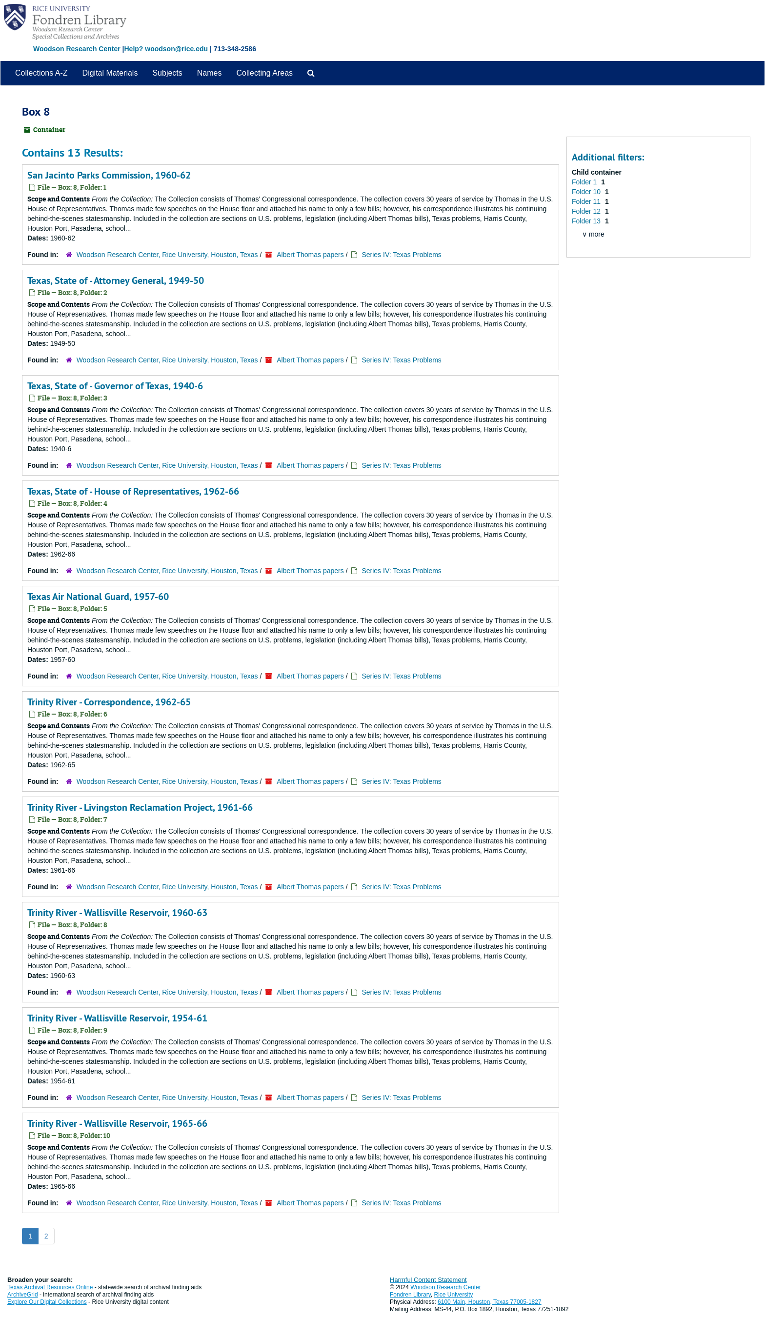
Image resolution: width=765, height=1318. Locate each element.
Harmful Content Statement (428, 1279)
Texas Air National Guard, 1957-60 (98, 596)
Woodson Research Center (77, 49)
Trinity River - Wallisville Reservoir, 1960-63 (117, 912)
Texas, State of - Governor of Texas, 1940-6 (115, 385)
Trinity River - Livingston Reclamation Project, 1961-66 (140, 807)
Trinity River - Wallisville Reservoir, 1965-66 (117, 1123)
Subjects (167, 73)
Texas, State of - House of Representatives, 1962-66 (133, 491)
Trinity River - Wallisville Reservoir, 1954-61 (117, 1018)
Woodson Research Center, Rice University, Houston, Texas (167, 255)
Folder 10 (587, 192)
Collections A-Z (41, 73)
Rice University (453, 1294)
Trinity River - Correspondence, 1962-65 (109, 702)
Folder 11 (587, 201)
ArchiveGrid (22, 1294)
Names (209, 73)
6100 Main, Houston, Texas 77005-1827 (490, 1301)
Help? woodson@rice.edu (166, 49)
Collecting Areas (264, 73)
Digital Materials (110, 73)
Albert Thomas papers (310, 255)
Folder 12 (587, 211)
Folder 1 (585, 182)
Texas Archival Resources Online (50, 1287)
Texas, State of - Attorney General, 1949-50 (115, 280)
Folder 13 (587, 221)
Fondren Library (410, 1294)
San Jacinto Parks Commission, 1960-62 (109, 175)
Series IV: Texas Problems (401, 255)
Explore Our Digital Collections (47, 1301)
